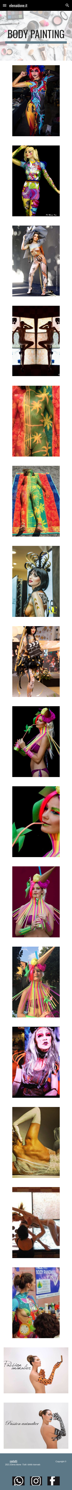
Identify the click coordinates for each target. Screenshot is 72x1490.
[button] (4, 5)
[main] (36, 35)
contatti (13, 1461)
